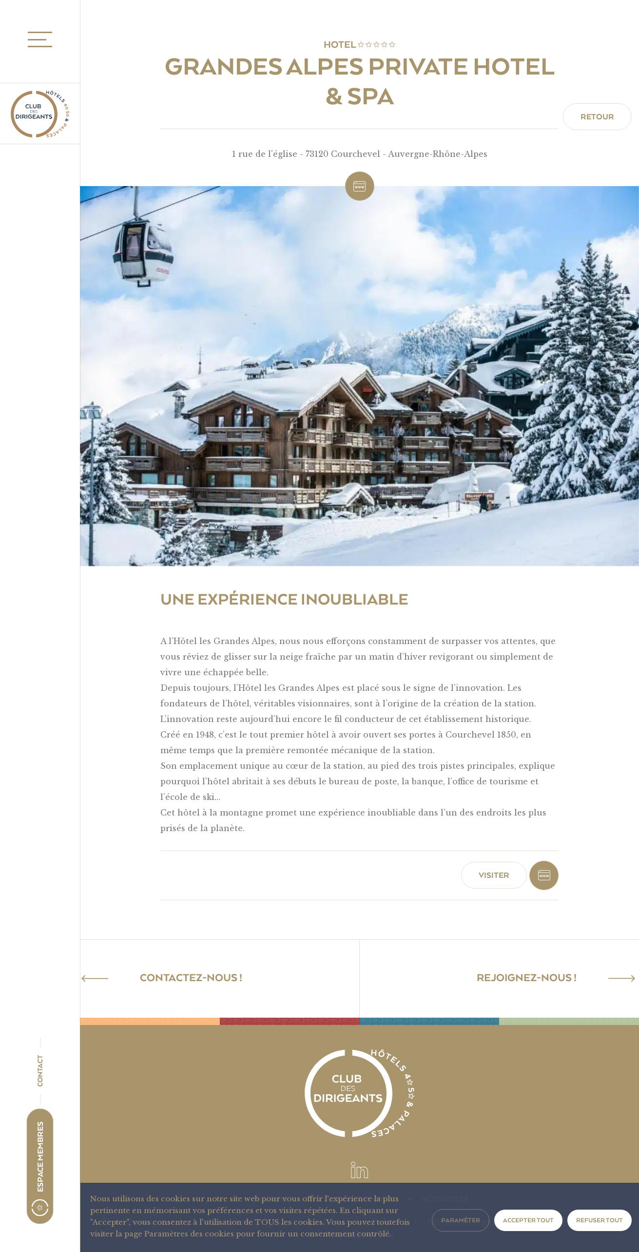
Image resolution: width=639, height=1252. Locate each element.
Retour (597, 117)
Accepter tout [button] (528, 1220)
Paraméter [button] (460, 1220)
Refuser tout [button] (599, 1220)
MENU (37, 39)
